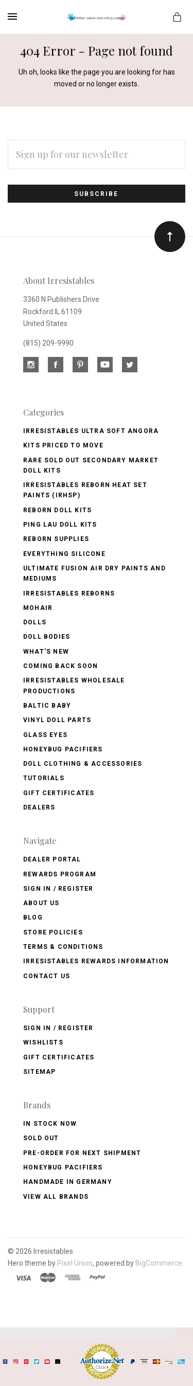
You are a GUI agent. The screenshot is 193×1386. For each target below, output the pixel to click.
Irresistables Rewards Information (96, 961)
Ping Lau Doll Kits (60, 524)
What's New (46, 651)
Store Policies (53, 932)
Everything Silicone (64, 553)
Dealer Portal (52, 859)
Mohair (37, 607)
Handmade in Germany (67, 1181)
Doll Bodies (46, 636)
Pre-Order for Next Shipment (82, 1153)
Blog (33, 917)
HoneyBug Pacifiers (63, 1167)
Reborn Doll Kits (57, 510)
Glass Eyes (45, 735)
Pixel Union (75, 1263)
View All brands (56, 1196)
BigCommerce (158, 1263)
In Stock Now (50, 1123)
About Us (41, 903)
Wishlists (43, 1042)
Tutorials (43, 778)
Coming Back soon (60, 666)
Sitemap (39, 1071)
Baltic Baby (47, 705)
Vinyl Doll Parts (57, 720)
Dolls (34, 622)
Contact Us (46, 976)
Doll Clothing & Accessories (82, 763)
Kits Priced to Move (63, 445)
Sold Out (41, 1138)
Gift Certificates (58, 793)
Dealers (39, 807)
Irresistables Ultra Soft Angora (91, 431)
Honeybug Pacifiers (63, 749)
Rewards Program (59, 874)
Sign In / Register (58, 888)
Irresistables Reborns (69, 593)
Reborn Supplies (56, 539)
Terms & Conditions (63, 946)
